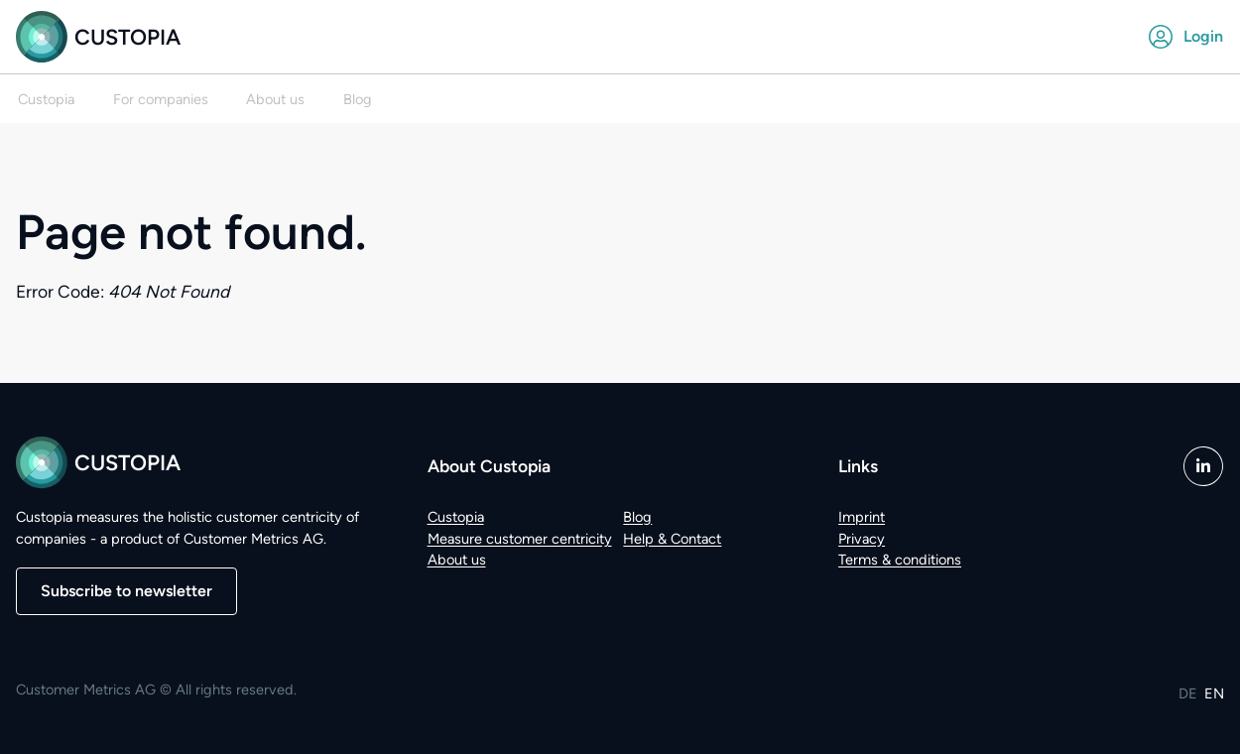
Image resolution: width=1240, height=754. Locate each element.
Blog (637, 517)
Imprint (861, 517)
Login (1186, 37)
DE (1187, 693)
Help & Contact (672, 539)
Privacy (861, 539)
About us (457, 559)
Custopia (98, 37)
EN (1214, 693)
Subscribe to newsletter (126, 590)
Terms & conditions (899, 559)
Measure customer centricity (520, 539)
